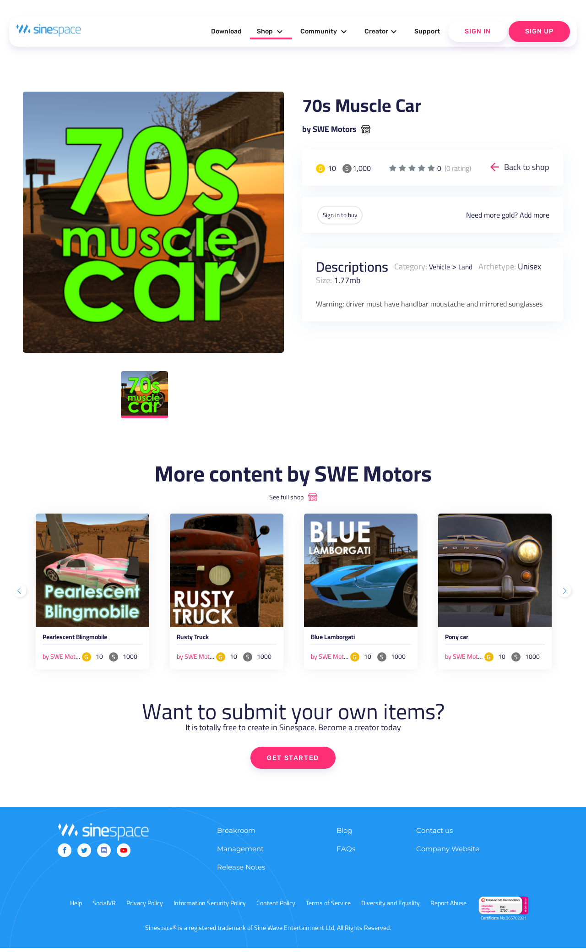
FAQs (345, 852)
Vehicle (441, 265)
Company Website (447, 852)
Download (226, 31)
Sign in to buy (347, 214)
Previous (20, 592)
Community (324, 31)
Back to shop (526, 167)
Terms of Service (328, 907)
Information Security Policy (210, 907)
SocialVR (104, 907)
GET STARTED (293, 761)
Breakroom (236, 834)
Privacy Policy (144, 907)
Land (470, 265)
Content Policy (275, 907)
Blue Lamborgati (341, 640)
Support (427, 31)
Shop (271, 31)
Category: (410, 265)
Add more (534, 214)
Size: (353, 279)
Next (565, 592)
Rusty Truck (198, 640)
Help (76, 907)
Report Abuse (448, 907)
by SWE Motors (329, 129)
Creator (381, 31)
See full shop (286, 497)
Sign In (478, 31)
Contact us (434, 834)
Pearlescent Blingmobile (88, 640)
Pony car (461, 640)
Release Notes (241, 871)
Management (240, 852)
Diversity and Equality (390, 907)
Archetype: (504, 265)
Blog (344, 834)
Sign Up (539, 31)
